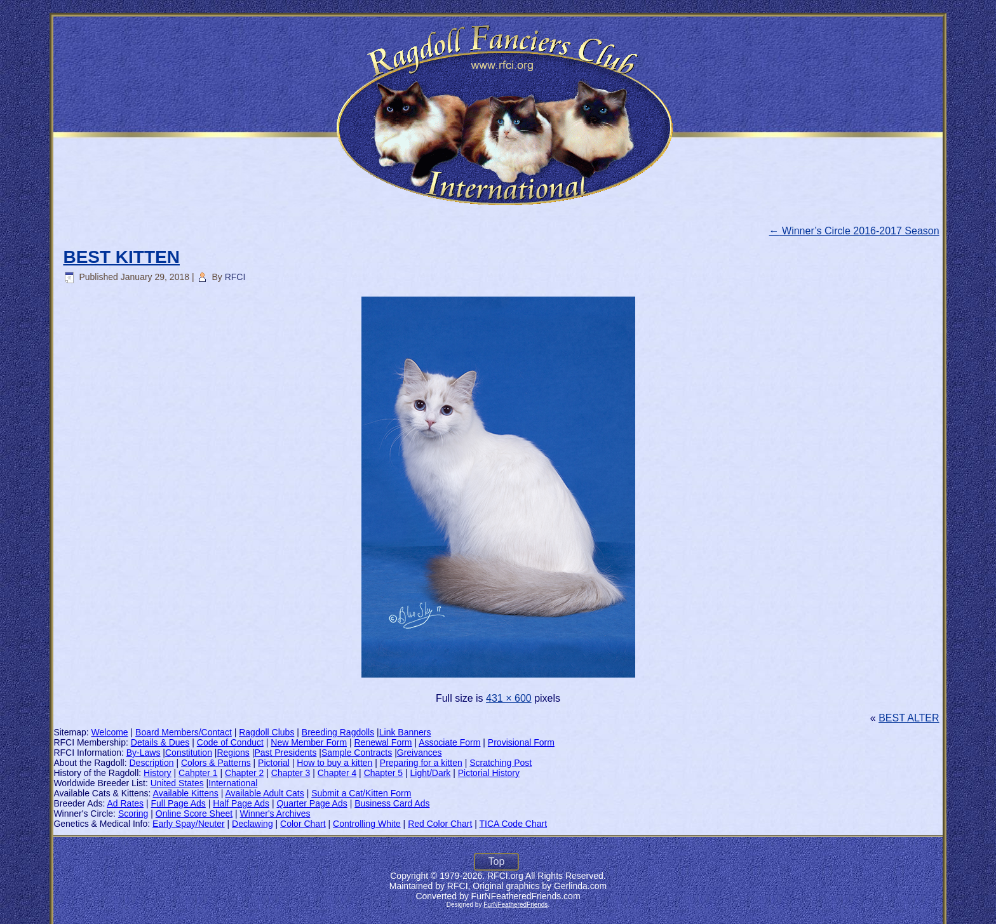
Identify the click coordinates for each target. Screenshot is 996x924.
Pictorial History (489, 773)
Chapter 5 (383, 773)
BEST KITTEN (121, 257)
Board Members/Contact (183, 732)
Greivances (419, 752)
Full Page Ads (178, 803)
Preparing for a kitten (421, 763)
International (232, 783)
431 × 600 (509, 698)
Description (152, 763)
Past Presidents (285, 752)
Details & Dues (160, 742)
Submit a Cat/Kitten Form (361, 793)
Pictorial (274, 763)
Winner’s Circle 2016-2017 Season (854, 230)
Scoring (133, 813)
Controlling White (367, 824)
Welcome (109, 732)
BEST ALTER (908, 718)
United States (177, 783)
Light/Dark (430, 773)
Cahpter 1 (197, 773)
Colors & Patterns (216, 763)
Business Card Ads (391, 803)
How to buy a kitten (334, 763)
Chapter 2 (244, 773)
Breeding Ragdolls (338, 732)
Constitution (188, 752)
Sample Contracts (356, 752)
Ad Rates (125, 803)
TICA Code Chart (513, 824)
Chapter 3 (290, 773)
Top (496, 861)
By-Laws (143, 752)
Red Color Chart (440, 824)
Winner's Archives (275, 813)
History (158, 773)
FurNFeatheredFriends (515, 904)
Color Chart (303, 824)
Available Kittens (186, 793)
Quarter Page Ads (311, 803)
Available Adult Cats (264, 793)
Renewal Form (383, 742)
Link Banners (405, 732)
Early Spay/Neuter (188, 824)
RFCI (235, 277)
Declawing (252, 824)
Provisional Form (521, 742)
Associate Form (449, 742)
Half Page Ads (241, 803)
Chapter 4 (337, 773)
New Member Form (309, 742)
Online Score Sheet (194, 813)
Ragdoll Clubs (266, 732)
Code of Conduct (230, 742)
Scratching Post (500, 763)
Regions (233, 752)
